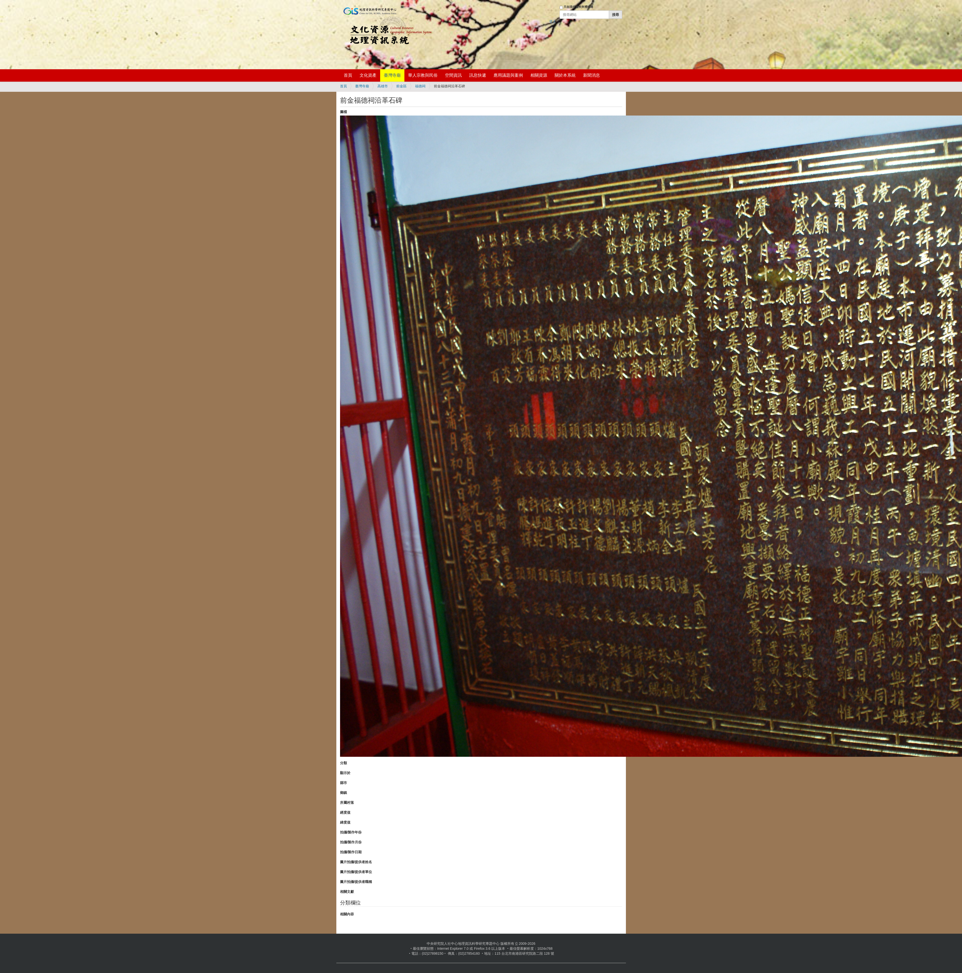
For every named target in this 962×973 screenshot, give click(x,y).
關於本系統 (565, 75)
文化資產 (368, 75)
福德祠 (420, 86)
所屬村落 (347, 803)
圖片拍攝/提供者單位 (356, 872)
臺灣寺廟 (392, 75)
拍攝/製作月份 (351, 842)
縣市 (343, 783)
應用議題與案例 (508, 75)
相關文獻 (347, 892)
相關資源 (538, 75)
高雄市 (382, 86)
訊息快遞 (477, 75)
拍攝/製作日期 (351, 852)
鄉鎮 (343, 793)
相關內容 (347, 914)
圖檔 (343, 112)
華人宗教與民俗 (423, 75)
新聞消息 (591, 75)
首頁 (348, 75)
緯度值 (345, 822)
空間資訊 (453, 75)
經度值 (345, 812)
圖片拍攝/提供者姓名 (356, 862)
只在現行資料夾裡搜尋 (578, 7)
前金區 (401, 86)
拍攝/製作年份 (351, 832)
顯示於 (345, 773)
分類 (343, 763)
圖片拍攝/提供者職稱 (356, 882)
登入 (552, 22)
